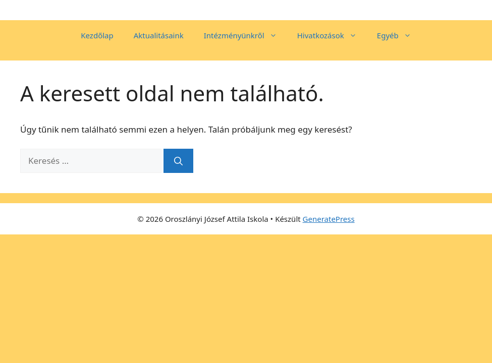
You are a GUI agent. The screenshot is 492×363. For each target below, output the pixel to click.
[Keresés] (178, 161)
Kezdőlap (97, 35)
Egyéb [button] (399, 35)
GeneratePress (329, 219)
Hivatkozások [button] (332, 35)
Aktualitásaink (159, 35)
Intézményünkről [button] (245, 35)
